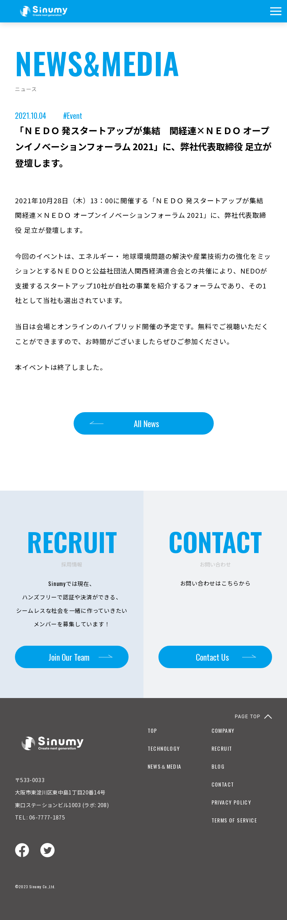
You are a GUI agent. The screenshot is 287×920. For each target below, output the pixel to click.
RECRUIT (222, 748)
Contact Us (212, 657)
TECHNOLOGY (164, 748)
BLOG (218, 766)
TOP (152, 730)
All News (146, 423)
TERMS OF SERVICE (234, 820)
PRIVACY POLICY (231, 802)
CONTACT (223, 784)
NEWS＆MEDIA (165, 766)
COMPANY (223, 730)
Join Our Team (69, 657)
